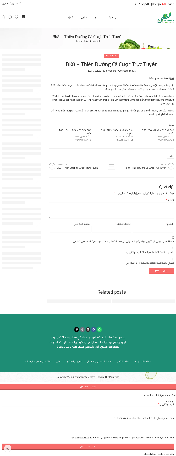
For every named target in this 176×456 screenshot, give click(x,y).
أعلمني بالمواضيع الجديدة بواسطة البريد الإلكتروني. (149, 263)
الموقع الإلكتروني (82, 224)
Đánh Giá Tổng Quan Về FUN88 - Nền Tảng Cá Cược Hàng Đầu (73, 301)
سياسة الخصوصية (142, 361)
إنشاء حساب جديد (88, 446)
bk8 (170, 156)
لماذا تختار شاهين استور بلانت (38, 361)
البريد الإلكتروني (123, 224)
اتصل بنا (69, 17)
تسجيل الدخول (88, 386)
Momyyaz (114, 377)
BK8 (172, 78)
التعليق (170, 200)
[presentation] (149, 429)
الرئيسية (113, 17)
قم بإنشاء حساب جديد (154, 395)
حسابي (85, 17)
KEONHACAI (82, 41)
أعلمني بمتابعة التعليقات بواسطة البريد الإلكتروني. (150, 252)
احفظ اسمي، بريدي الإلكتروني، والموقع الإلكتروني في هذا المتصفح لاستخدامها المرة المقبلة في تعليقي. (123, 241)
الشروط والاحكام (74, 361)
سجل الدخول (150, 454)
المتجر (98, 17)
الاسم (169, 224)
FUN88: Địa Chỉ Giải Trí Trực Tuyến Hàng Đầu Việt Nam (141, 301)
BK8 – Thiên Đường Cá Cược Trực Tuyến (158, 131)
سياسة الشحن (123, 361)
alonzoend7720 (113, 70)
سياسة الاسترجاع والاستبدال (99, 361)
